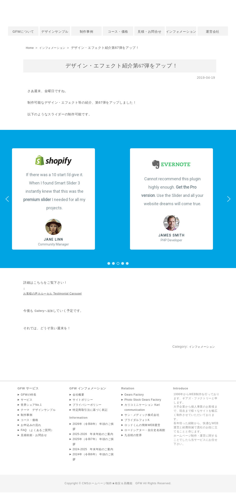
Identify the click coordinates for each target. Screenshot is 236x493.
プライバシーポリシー (87, 405)
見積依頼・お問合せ (34, 436)
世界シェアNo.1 (31, 405)
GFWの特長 (28, 395)
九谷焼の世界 (133, 436)
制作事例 (86, 31)
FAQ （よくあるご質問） (37, 431)
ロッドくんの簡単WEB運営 (142, 426)
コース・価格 (118, 31)
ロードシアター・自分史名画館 (144, 431)
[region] (118, 199)
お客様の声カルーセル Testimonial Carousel (57, 294)
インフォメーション (181, 31)
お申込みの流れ (31, 426)
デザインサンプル (54, 31)
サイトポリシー (83, 400)
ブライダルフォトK (137, 421)
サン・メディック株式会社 (141, 415)
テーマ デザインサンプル (38, 410)
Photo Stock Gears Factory (143, 400)
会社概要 (78, 395)
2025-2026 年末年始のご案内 (93, 435)
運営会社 (212, 31)
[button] (59, 199)
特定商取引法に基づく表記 (90, 410)
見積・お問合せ (149, 31)
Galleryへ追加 (45, 311)
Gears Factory (134, 395)
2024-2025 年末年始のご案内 (93, 450)
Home (30, 48)
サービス (26, 400)
